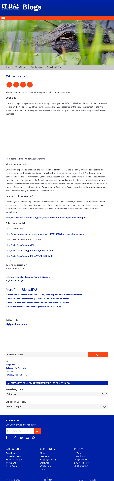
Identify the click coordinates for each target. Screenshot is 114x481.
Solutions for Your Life (16, 368)
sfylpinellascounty (16, 324)
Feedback (44, 456)
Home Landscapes (24, 277)
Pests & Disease (42, 277)
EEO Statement (81, 466)
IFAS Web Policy (81, 463)
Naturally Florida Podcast (17, 375)
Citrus (14, 280)
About (42, 453)
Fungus (21, 280)
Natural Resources (14, 456)
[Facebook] (6, 437)
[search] (98, 354)
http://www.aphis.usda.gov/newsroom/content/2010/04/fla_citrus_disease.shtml (45, 234)
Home (9, 67)
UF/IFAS (9, 371)
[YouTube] (21, 437)
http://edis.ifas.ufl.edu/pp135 (20, 245)
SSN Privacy (79, 456)
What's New (45, 466)
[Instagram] (33, 437)
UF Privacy (78, 453)
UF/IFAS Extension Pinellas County (29, 67)
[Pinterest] (15, 437)
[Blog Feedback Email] (27, 437)
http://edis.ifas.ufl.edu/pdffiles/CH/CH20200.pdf (29, 250)
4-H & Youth (11, 466)
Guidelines (44, 463)
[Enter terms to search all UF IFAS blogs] (47, 354)
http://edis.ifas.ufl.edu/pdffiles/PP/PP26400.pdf (29, 256)
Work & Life (11, 463)
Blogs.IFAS (11, 364)
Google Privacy (80, 459)
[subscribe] (37, 431)
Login (42, 469)
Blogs (32, 6)
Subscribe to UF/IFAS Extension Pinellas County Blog (40, 383)
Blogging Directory (48, 459)
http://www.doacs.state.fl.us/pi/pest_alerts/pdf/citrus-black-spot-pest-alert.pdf (46, 217)
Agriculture (10, 453)
